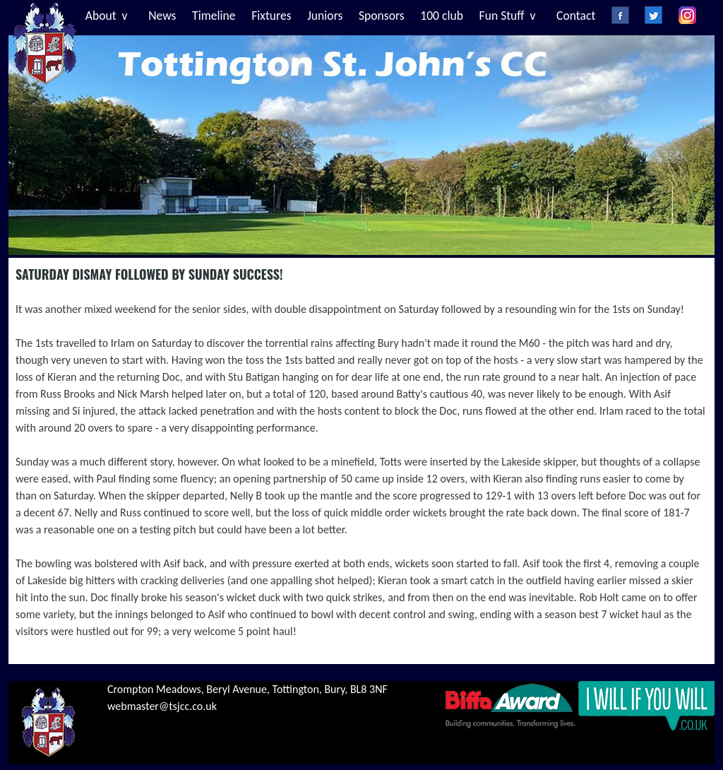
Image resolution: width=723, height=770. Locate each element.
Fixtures (271, 15)
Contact (575, 15)
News (162, 15)
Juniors (324, 15)
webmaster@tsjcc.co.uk (162, 706)
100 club (441, 15)
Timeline (214, 15)
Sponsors (382, 15)
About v (106, 15)
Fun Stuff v (507, 15)
